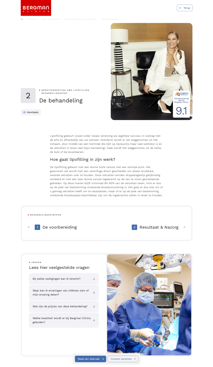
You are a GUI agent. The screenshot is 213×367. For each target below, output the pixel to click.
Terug (186, 7)
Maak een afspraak (89, 358)
